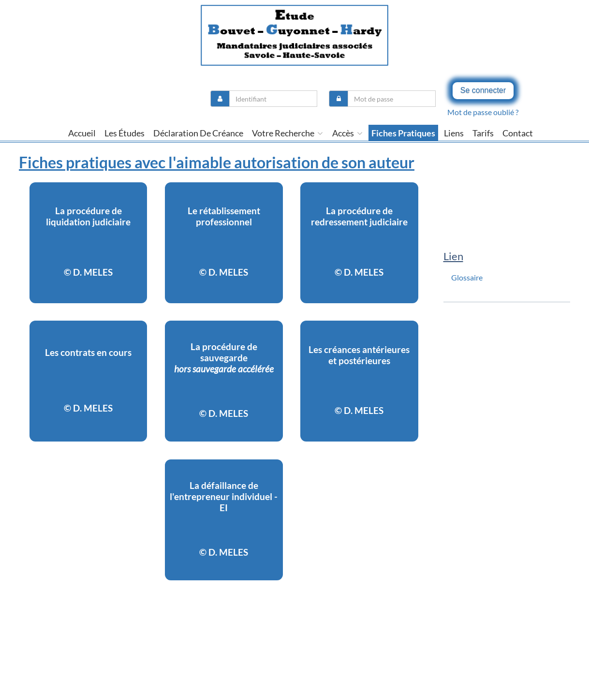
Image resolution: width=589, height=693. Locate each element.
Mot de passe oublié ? (482, 112)
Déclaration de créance (198, 133)
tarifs (483, 133)
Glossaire (467, 277)
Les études (124, 133)
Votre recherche (287, 133)
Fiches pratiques (403, 133)
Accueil (82, 133)
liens (454, 133)
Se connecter (483, 90)
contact (517, 133)
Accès (347, 133)
